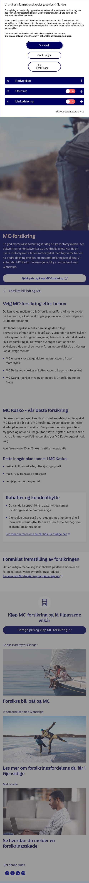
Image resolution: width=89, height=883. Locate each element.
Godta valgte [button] (44, 55)
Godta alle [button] (44, 45)
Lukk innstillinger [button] (42, 66)
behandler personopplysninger (55, 36)
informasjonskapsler (15, 36)
